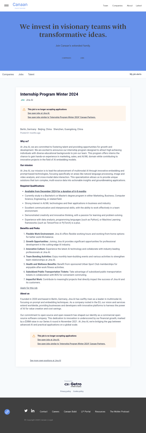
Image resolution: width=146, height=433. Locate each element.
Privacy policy (65, 391)
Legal (50, 420)
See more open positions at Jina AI (45, 360)
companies (8, 74)
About (130, 6)
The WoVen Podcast (119, 412)
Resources (100, 412)
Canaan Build (70, 412)
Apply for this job (29, 288)
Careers (55, 412)
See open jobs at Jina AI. (39, 113)
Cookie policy (78, 391)
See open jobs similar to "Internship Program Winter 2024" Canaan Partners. (62, 117)
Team (105, 6)
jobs (20, 74)
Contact (43, 412)
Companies (117, 6)
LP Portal (85, 412)
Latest (139, 6)
